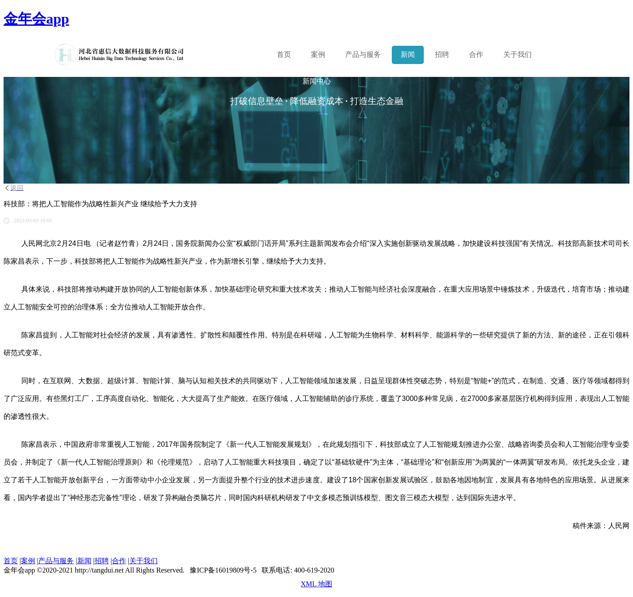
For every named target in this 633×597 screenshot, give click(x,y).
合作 (476, 54)
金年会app (36, 19)
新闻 (408, 54)
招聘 (442, 54)
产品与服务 (56, 561)
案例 (318, 54)
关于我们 (517, 54)
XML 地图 (316, 584)
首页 (284, 54)
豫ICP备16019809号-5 (223, 570)
